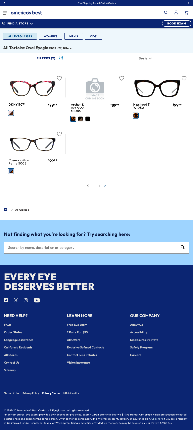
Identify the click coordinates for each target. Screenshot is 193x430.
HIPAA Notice (71, 393)
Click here (157, 418)
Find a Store (17, 23)
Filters (50, 58)
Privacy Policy (31, 393)
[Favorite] (59, 76)
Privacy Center (51, 393)
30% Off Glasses (105, 3)
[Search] (92, 247)
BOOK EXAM (176, 23)
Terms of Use (11, 393)
